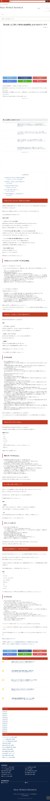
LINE (25, 81)
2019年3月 (4, 713)
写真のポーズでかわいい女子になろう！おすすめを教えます (22, 689)
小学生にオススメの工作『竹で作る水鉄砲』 (14, 179)
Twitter (9, 77)
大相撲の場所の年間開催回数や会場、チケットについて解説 (22, 698)
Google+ (40, 77)
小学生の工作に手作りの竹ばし (11, 185)
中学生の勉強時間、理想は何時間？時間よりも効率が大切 (22, 670)
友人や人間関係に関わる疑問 (9, 747)
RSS (26, 782)
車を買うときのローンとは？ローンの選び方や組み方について (23, 661)
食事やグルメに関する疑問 (8, 757)
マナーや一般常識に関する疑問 (9, 741)
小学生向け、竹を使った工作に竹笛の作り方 (14, 181)
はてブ (9, 81)
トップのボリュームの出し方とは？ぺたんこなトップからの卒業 (31, 131)
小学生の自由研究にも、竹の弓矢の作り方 (13, 193)
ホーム (2, 14)
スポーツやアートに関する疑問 (9, 737)
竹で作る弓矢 (9, 195)
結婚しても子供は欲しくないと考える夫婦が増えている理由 (30, 139)
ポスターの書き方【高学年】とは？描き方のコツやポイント (21, 644)
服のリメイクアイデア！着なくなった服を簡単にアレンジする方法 (24, 679)
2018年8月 (4, 723)
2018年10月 (5, 721)
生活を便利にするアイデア (9, 638)
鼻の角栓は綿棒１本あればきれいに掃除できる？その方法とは (30, 147)
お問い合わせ (4, 782)
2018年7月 (4, 725)
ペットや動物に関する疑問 (8, 739)
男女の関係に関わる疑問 (8, 755)
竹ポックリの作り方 (10, 191)
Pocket (39, 81)
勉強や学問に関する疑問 (8, 745)
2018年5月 (4, 729)
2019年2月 (4, 715)
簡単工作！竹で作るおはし (11, 187)
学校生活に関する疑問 (7, 749)
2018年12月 (5, 717)
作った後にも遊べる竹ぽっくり (11, 189)
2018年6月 (4, 727)
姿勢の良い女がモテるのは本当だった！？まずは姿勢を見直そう (31, 124)
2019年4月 (4, 711)
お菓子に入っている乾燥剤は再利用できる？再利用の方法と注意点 (22, 642)
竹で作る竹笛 (9, 183)
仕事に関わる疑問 (6, 743)
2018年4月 (4, 731)
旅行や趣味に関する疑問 (8, 751)
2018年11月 (5, 719)
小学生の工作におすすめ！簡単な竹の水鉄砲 (14, 177)
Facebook (25, 77)
